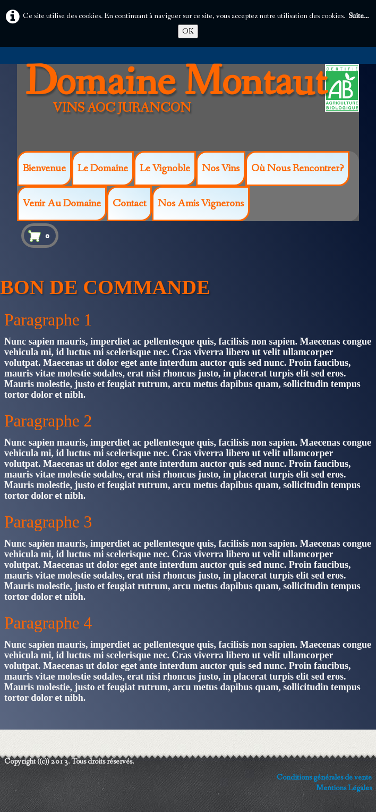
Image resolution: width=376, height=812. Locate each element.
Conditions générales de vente (324, 777)
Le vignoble (165, 168)
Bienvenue (44, 168)
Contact (129, 204)
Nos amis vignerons (201, 204)
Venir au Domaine (62, 204)
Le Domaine (103, 168)
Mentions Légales (344, 788)
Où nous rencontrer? (297, 168)
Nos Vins (221, 168)
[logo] (178, 105)
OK (188, 31)
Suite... (358, 16)
